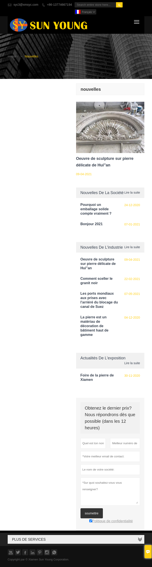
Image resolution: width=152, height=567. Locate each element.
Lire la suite (132, 192)
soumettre (91, 513)
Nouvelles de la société (102, 193)
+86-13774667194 (59, 4)
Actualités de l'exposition (103, 358)
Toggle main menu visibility (137, 21)
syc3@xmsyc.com (26, 4)
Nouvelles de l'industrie (101, 247)
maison (13, 56)
